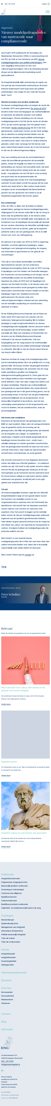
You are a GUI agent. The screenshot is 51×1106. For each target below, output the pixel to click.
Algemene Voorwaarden (8, 1087)
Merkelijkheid (13, 1098)
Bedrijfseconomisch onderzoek (14, 904)
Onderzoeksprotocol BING (9, 1084)
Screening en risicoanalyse (12, 889)
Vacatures (5, 1003)
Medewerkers (7, 999)
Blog (3, 1021)
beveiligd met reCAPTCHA (9, 1079)
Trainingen (7, 915)
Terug (3, 566)
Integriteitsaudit (8, 954)
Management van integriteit (13, 927)
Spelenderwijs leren (9, 923)
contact (28, 555)
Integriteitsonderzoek (10, 878)
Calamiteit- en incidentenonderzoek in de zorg (21, 908)
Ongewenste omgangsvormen (14, 882)
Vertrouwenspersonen (14, 972)
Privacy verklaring (6, 1077)
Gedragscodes (7, 965)
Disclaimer (4, 1082)
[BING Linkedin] (2, 1070)
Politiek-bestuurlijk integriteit (13, 934)
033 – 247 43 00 (7, 1061)
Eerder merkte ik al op (20, 128)
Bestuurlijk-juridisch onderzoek (14, 886)
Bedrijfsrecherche (9, 897)
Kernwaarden (7, 992)
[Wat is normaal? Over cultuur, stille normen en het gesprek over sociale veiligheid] (25, 660)
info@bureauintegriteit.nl (10, 1064)
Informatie (7, 1029)
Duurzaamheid (7, 996)
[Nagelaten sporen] (25, 735)
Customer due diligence (11, 893)
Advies (5, 949)
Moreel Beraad (7, 920)
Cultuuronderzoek (9, 900)
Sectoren (6, 980)
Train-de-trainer (8, 938)
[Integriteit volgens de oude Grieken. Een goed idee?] (25, 806)
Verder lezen (6, 704)
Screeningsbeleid (8, 961)
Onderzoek (7, 874)
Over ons (6, 988)
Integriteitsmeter (8, 957)
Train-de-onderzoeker (10, 942)
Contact (5, 1013)
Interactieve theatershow (12, 931)
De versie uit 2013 (38, 108)
